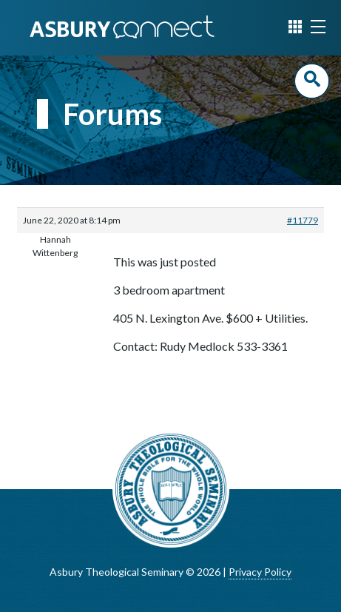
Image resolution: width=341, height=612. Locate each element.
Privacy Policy (260, 571)
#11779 (302, 220)
